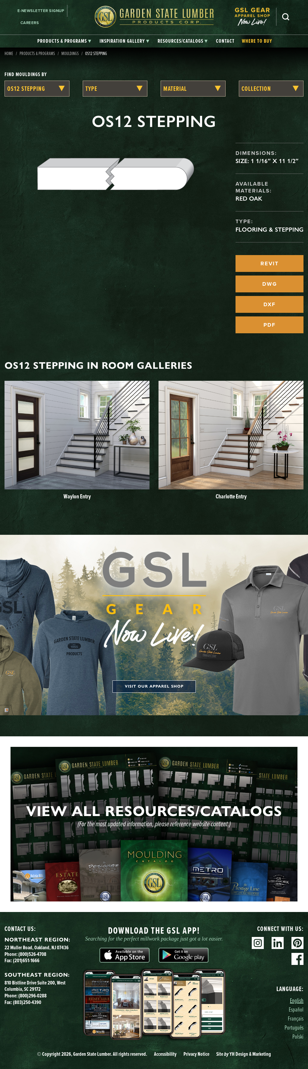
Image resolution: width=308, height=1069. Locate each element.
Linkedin (278, 943)
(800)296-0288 (32, 995)
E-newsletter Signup (40, 11)
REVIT (269, 263)
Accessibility (165, 1054)
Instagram (258, 943)
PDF (269, 325)
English (296, 1000)
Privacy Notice (196, 1054)
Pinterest (297, 943)
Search (286, 17)
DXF (269, 304)
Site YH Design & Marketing (243, 1054)
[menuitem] (255, 17)
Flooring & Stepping (269, 229)
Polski (297, 1036)
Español (296, 1009)
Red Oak (249, 198)
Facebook (297, 959)
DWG (269, 284)
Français (295, 1018)
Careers (29, 23)
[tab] (64, 41)
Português (294, 1027)
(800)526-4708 (32, 954)
